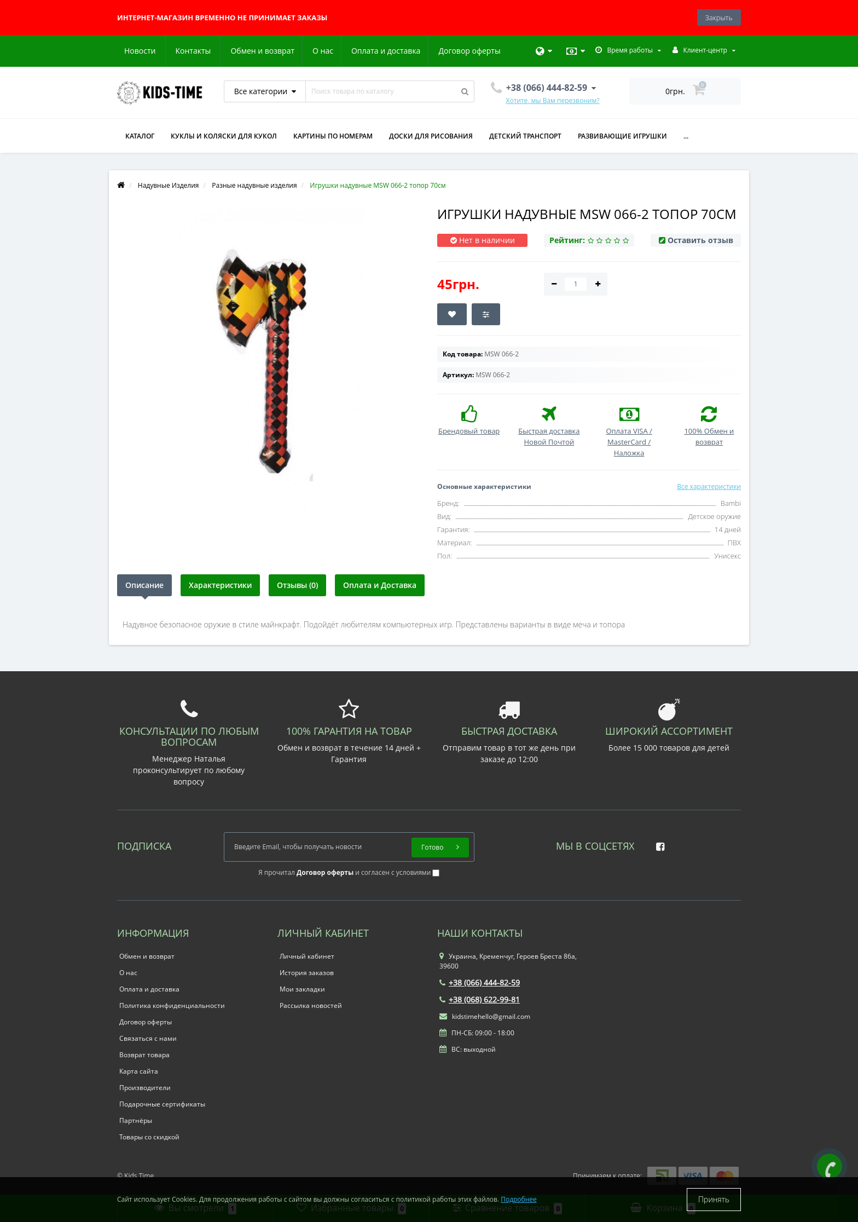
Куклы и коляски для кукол (224, 136)
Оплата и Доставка (379, 585)
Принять (713, 1199)
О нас (218, 50)
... (685, 136)
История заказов (307, 972)
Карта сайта (138, 1071)
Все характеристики (709, 486)
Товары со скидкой (149, 1137)
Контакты (488, 50)
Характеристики (220, 585)
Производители (145, 1087)
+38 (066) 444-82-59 (479, 982)
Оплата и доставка (283, 50)
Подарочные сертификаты (162, 1104)
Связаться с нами (148, 1038)
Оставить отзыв (700, 240)
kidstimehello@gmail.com (484, 1016)
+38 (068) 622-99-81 (479, 999)
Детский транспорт (525, 136)
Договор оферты (368, 50)
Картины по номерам (333, 136)
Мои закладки (302, 989)
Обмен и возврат (156, 50)
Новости (434, 50)
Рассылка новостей (311, 1005)
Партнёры (135, 1120)
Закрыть (719, 17)
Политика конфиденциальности (172, 1005)
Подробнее (519, 1199)
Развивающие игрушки (622, 136)
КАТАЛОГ (139, 136)
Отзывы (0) (297, 585)
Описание (144, 585)
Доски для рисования (431, 136)
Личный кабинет (307, 956)
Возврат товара (144, 1054)
